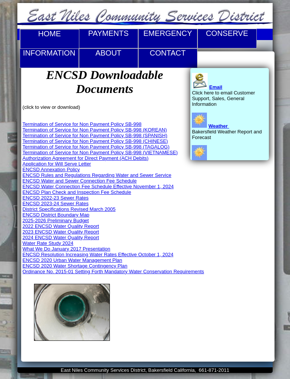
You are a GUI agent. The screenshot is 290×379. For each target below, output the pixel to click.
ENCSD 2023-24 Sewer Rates (56, 203)
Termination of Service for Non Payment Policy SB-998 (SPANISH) (95, 135)
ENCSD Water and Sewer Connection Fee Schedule (80, 181)
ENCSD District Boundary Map (56, 215)
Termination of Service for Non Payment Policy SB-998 (82, 124)
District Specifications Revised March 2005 (69, 209)
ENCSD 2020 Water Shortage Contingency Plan (75, 266)
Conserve (227, 38)
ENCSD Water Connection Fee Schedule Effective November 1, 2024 (98, 186)
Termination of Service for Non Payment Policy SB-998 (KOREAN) (95, 130)
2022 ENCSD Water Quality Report (61, 226)
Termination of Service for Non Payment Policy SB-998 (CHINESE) (95, 141)
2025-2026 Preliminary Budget (56, 220)
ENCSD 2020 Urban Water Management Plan (72, 260)
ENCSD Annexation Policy (51, 169)
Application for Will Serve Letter (57, 164)
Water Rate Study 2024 (48, 243)
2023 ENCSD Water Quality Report (61, 232)
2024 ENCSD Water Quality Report (61, 237)
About (108, 58)
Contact (168, 58)
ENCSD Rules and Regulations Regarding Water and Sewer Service (97, 175)
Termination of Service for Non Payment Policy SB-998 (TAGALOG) (96, 147)
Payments (108, 38)
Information (49, 58)
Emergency (168, 38)
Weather (218, 126)
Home (49, 33)
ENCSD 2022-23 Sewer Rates (56, 198)
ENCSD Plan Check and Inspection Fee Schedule (77, 192)
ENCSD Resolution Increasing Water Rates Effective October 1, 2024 (98, 254)
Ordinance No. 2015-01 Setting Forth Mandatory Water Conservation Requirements (113, 271)
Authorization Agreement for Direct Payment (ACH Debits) (86, 158)
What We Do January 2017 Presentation (66, 249)
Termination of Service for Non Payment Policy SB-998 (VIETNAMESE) (100, 152)
